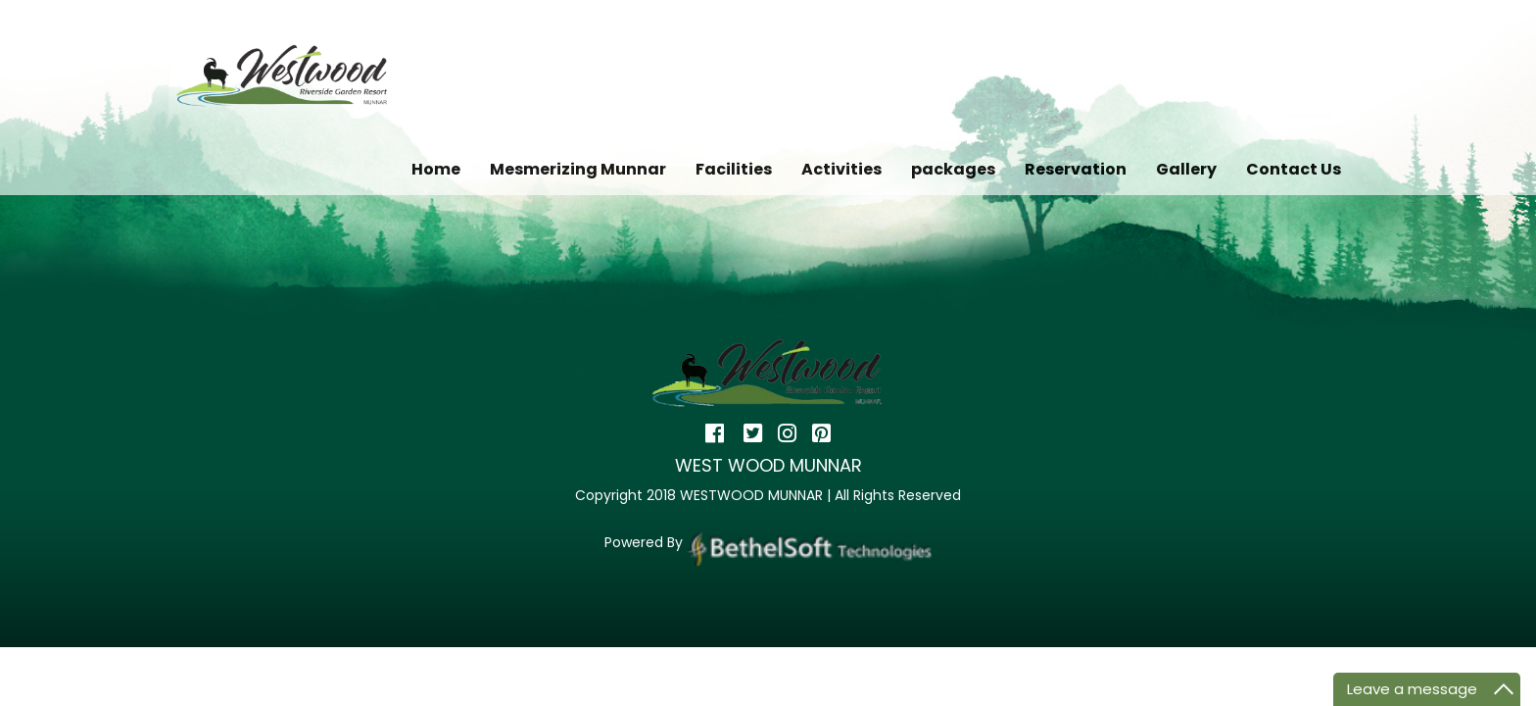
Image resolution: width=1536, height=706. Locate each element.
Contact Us (1293, 169)
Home (435, 169)
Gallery (1186, 169)
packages (953, 169)
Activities (841, 169)
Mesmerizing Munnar (578, 169)
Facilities (734, 169)
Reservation (1076, 169)
